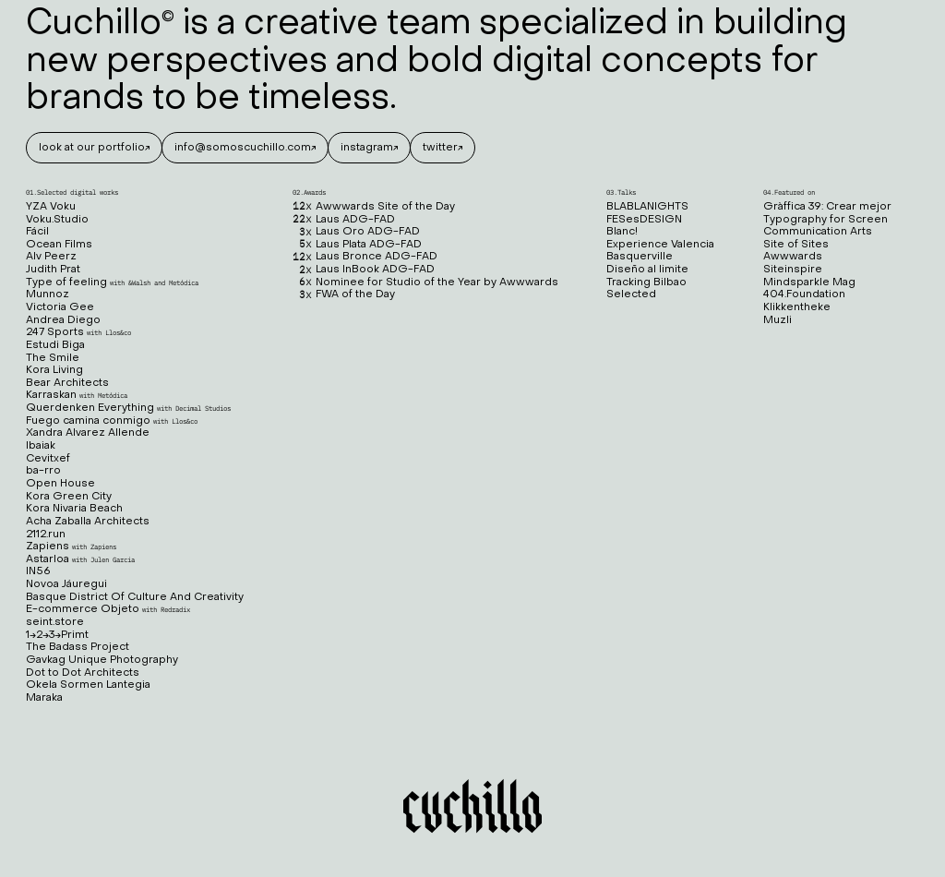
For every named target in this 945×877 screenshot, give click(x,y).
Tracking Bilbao (646, 283)
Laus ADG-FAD (344, 220)
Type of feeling (112, 283)
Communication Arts (817, 232)
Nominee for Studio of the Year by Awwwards (425, 283)
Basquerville (639, 257)
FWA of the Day (344, 295)
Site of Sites (796, 245)
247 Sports (78, 333)
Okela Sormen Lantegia (88, 685)
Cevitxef (48, 459)
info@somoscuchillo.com (242, 148)
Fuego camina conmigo (111, 421)
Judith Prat (53, 270)
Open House (60, 484)
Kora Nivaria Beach (74, 509)
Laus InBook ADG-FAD (364, 270)
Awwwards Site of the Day (374, 207)
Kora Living (54, 371)
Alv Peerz (51, 257)
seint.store (55, 623)
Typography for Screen (825, 220)
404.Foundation (804, 295)
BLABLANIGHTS (647, 207)
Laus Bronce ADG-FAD (365, 257)
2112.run (46, 535)
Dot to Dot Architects (82, 673)
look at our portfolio (92, 148)
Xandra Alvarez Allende (88, 433)
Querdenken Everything (128, 408)
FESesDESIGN (644, 220)
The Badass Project (77, 648)
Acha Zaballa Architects (88, 522)
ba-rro (43, 471)
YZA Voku (51, 207)
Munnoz (47, 295)
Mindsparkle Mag (809, 283)
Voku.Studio (57, 220)
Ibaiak (40, 446)
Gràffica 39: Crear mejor (827, 207)
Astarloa (80, 560)
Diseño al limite (647, 270)
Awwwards (792, 257)
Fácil (37, 232)
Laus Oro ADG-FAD (356, 232)
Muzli (777, 321)
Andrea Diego (63, 321)
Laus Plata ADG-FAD (357, 245)
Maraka (44, 698)
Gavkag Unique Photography (102, 660)
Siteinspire (792, 270)
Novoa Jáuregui (66, 585)
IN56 (38, 572)
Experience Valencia (660, 245)
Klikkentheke (797, 308)
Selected (631, 295)
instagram (367, 148)
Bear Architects (67, 383)
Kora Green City (69, 497)
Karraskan (76, 395)
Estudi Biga (55, 346)
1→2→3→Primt (57, 636)
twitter (440, 148)
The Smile (52, 359)
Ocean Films (59, 245)
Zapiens (71, 547)
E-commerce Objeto (108, 610)
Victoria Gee (60, 308)
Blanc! (622, 232)
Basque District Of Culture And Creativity (135, 598)
